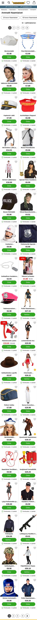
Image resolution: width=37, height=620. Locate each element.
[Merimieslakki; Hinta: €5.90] (9, 43)
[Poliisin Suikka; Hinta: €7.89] (9, 397)
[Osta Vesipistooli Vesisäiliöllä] (28, 475)
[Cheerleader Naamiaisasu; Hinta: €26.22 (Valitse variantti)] (28, 365)
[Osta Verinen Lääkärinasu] (9, 186)
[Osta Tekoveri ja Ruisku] (28, 282)
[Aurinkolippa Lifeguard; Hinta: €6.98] (28, 107)
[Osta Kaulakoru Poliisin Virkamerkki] (28, 508)
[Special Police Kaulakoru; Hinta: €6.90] (28, 172)
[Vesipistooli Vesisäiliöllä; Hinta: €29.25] (28, 461)
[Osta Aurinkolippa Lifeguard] (28, 121)
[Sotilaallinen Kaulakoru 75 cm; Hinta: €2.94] (9, 268)
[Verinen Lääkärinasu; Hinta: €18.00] (9, 172)
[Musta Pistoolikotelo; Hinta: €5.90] (28, 140)
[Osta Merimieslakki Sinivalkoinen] (9, 443)
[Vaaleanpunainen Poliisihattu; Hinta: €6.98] (9, 300)
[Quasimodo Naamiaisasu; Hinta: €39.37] (28, 429)
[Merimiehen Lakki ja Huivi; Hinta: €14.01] (9, 140)
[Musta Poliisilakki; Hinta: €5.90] (9, 204)
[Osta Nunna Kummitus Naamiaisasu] (28, 411)
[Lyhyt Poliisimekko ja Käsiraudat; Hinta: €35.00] (9, 493)
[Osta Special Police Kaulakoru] (28, 186)
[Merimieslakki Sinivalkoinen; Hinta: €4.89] (9, 429)
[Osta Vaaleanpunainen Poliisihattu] (9, 314)
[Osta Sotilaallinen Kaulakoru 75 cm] (9, 282)
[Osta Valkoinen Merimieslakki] (9, 89)
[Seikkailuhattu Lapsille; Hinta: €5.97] (9, 365)
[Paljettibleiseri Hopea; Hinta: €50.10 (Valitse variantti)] (28, 558)
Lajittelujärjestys (29, 23)
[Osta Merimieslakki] (9, 57)
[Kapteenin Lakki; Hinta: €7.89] (9, 107)
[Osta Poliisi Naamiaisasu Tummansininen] (28, 604)
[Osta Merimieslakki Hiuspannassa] (28, 89)
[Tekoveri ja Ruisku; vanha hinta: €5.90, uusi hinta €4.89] (28, 268)
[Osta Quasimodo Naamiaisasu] (28, 443)
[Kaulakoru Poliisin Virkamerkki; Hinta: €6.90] (28, 493)
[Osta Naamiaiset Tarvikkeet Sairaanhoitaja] (9, 475)
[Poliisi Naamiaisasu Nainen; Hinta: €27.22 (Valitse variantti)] (28, 300)
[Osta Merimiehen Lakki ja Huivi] (9, 154)
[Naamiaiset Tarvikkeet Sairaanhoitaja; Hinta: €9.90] (9, 461)
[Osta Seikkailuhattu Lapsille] (9, 379)
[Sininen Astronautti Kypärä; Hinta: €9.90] (9, 590)
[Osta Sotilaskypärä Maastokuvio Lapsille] (9, 572)
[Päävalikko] (3, 2)
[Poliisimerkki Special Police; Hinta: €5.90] (28, 236)
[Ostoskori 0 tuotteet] (34, 2)
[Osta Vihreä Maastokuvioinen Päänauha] (28, 218)
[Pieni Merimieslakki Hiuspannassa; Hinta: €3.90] (28, 43)
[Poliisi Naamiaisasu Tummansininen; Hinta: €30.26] (28, 590)
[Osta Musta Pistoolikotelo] (28, 154)
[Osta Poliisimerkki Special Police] (28, 250)
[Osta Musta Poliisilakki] (9, 218)
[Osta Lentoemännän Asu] (28, 347)
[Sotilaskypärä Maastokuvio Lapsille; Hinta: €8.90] (9, 558)
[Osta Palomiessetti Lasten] (9, 347)
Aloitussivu (4, 9)
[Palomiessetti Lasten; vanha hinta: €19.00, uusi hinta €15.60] (9, 333)
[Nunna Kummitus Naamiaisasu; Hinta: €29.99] (28, 397)
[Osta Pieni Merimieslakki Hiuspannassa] (28, 57)
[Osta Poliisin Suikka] (9, 411)
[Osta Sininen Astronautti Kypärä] (9, 604)
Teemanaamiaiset (23, 9)
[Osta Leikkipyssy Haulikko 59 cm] (28, 540)
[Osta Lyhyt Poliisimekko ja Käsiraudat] (9, 508)
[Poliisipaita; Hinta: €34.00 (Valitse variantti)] (9, 526)
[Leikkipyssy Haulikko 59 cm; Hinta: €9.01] (28, 526)
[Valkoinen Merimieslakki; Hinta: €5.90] (9, 75)
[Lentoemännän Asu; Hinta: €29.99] (28, 333)
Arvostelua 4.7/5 (26, 7)
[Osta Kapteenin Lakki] (9, 121)
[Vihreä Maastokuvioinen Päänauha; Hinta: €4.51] (28, 204)
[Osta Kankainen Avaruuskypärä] (9, 250)
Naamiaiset (12, 9)
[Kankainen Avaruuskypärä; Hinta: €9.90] (9, 236)
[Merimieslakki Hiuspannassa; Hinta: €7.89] (28, 75)
